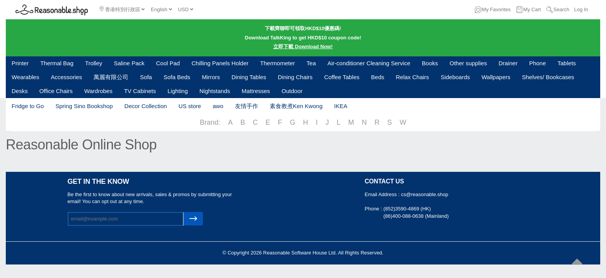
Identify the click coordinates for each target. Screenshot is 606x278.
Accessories (66, 77)
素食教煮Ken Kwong (296, 106)
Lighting (177, 91)
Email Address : (383, 194)
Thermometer (277, 63)
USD (185, 9)
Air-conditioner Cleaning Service (368, 63)
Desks (20, 91)
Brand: (210, 122)
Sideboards (455, 77)
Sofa (146, 77)
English (161, 9)
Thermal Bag (56, 63)
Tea (311, 63)
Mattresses (256, 91)
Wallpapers (496, 77)
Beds (377, 77)
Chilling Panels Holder (220, 63)
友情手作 (246, 106)
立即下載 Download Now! (302, 46)
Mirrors (211, 77)
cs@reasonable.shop (424, 194)
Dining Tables (249, 77)
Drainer (508, 63)
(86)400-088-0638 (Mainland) (416, 216)
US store (190, 106)
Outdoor (292, 91)
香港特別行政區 (122, 9)
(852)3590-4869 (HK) (407, 209)
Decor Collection (145, 106)
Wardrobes (98, 91)
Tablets (567, 63)
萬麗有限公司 (111, 77)
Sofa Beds (176, 77)
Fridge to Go (28, 106)
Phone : (374, 209)
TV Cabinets (140, 91)
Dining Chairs (295, 77)
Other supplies (468, 63)
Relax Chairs (412, 77)
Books (430, 63)
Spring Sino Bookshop (83, 106)
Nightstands (214, 91)
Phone (537, 63)
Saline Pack (129, 63)
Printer (20, 63)
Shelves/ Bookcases (548, 77)
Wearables (25, 77)
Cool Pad (168, 63)
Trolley (93, 63)
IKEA (340, 106)
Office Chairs (56, 91)
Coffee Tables (341, 77)
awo (218, 106)
